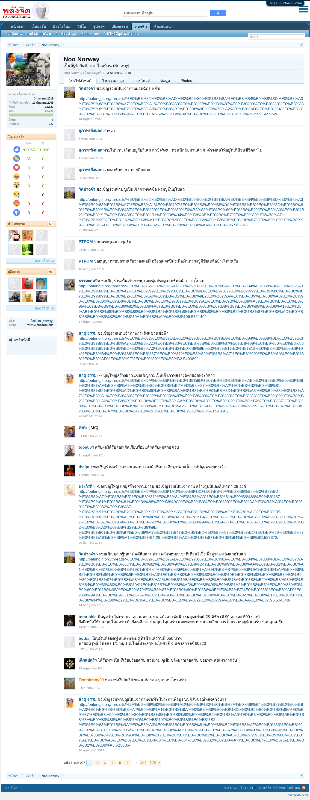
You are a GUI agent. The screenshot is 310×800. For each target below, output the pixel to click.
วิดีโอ (81, 27)
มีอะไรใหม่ (62, 27)
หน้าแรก (17, 27)
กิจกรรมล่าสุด (113, 81)
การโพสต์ (142, 81)
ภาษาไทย (11, 788)
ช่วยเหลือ (265, 788)
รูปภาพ (99, 27)
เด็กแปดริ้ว (88, 660)
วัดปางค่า (87, 88)
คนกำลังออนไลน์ (38, 34)
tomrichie (88, 616)
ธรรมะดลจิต (89, 280)
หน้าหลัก (279, 788)
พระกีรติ (85, 486)
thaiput (85, 466)
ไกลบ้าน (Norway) (42, 321)
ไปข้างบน (293, 788)
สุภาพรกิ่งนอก (90, 130)
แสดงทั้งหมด (44, 261)
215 (143, 763)
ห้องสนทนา (163, 27)
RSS (303, 787)
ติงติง (83, 427)
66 (51, 271)
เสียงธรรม (120, 27)
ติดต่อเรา (248, 788)
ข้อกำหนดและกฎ (298, 795)
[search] (164, 13)
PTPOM (86, 241)
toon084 (86, 447)
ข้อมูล (165, 81)
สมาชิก (141, 27)
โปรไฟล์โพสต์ (80, 81)
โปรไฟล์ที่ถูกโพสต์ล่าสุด (121, 34)
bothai (85, 638)
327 (51, 124)
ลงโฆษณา (231, 788)
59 (51, 224)
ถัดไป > (155, 763)
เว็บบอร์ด (38, 27)
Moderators (90, 34)
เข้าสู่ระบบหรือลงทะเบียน (285, 3)
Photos (186, 81)
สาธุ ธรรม (87, 333)
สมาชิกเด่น (13, 34)
